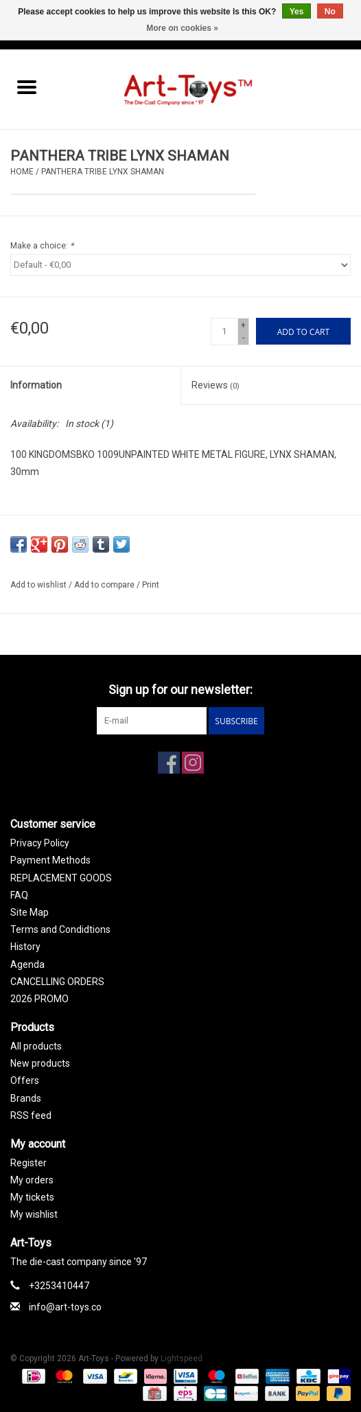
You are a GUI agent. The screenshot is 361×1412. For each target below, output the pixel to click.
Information (36, 385)
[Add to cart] (303, 331)
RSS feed (30, 1115)
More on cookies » (182, 28)
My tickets (32, 1197)
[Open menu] (27, 86)
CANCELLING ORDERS (57, 981)
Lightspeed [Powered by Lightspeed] (181, 1358)
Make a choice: (41, 246)
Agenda (27, 964)
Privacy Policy (39, 842)
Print (150, 585)
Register (28, 1162)
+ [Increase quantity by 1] (243, 325)
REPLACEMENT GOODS (61, 877)
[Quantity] (224, 331)
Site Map (29, 912)
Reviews (215, 385)
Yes (297, 11)
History (25, 946)
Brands (25, 1098)
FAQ (19, 895)
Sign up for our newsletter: (180, 689)
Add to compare (105, 585)
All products (36, 1046)
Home (22, 171)
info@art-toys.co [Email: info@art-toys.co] (65, 1306)
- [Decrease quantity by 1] (243, 338)
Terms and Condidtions (60, 929)
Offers (24, 1080)
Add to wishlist (39, 585)
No (330, 11)
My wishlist (34, 1214)
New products (40, 1063)
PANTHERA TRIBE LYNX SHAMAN (102, 171)
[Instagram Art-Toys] (193, 763)
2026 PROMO (39, 998)
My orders (32, 1179)
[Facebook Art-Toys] (169, 763)
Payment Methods (50, 860)
